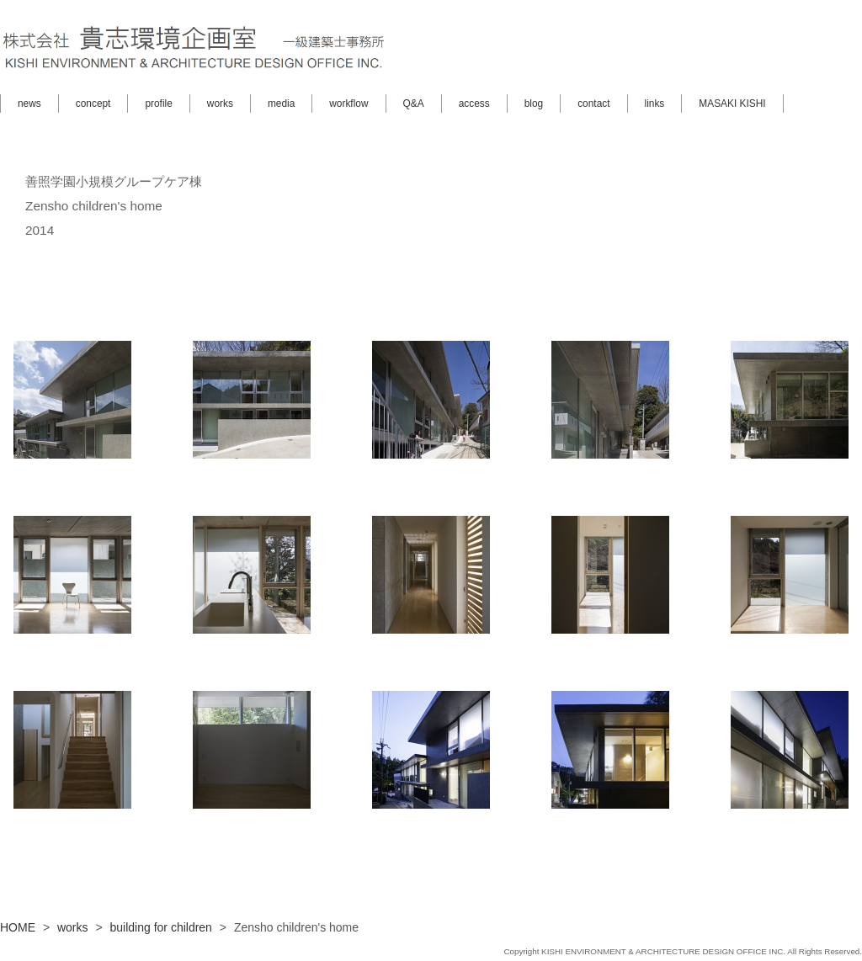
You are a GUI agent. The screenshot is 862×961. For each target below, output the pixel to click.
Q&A (413, 103)
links (655, 103)
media (281, 103)
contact (593, 103)
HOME (17, 927)
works (220, 103)
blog (533, 103)
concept (93, 103)
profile (158, 103)
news (29, 103)
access (474, 103)
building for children (161, 927)
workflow (348, 103)
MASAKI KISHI (732, 103)
